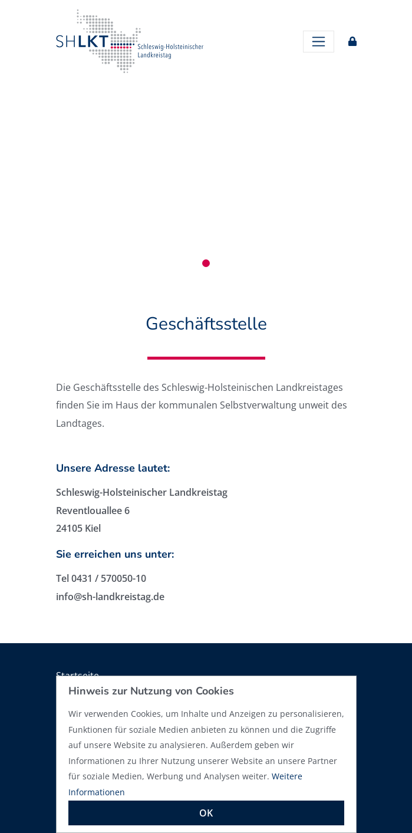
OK (206, 812)
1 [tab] (206, 263)
